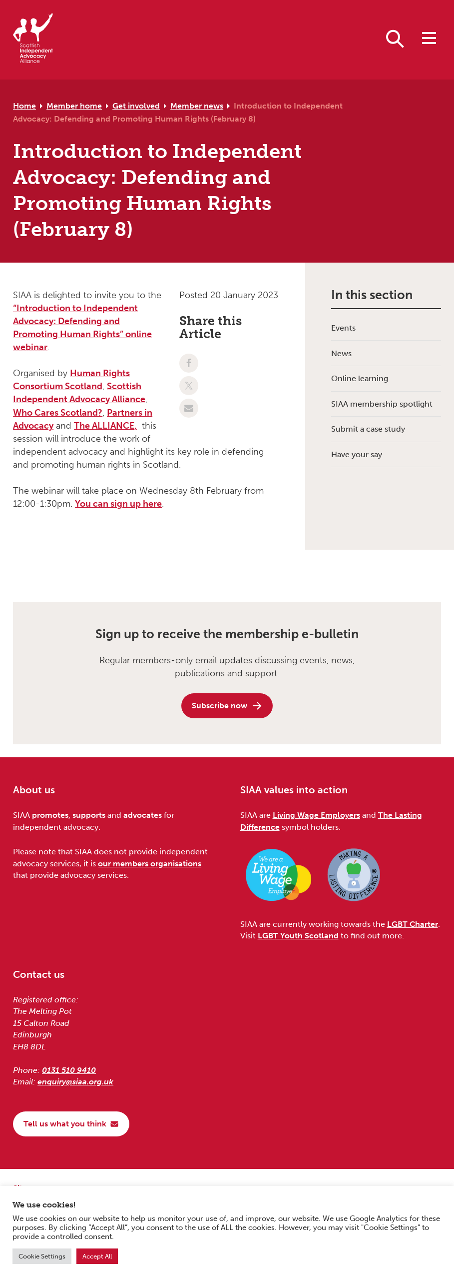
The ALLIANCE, (105, 425)
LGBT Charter (412, 924)
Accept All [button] (97, 1256)
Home (24, 106)
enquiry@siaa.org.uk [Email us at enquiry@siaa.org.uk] (75, 1081)
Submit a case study (368, 429)
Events (343, 328)
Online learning (359, 378)
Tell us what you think (71, 1123)
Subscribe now (227, 706)
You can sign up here (118, 503)
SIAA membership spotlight (382, 404)
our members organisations (149, 863)
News (341, 353)
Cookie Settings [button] (41, 1256)
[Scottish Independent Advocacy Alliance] (33, 40)
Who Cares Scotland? (57, 412)
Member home (74, 106)
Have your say (356, 454)
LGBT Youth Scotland (298, 935)
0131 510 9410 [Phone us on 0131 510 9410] (69, 1070)
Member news (196, 106)
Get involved (136, 106)
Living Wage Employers (316, 815)
